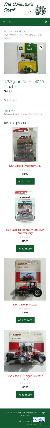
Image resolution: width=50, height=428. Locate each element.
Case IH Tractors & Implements (27, 114)
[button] (41, 47)
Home (7, 31)
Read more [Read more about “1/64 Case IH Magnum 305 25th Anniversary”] (25, 248)
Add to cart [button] (25, 181)
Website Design (24, 421)
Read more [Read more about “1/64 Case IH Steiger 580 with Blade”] (25, 394)
